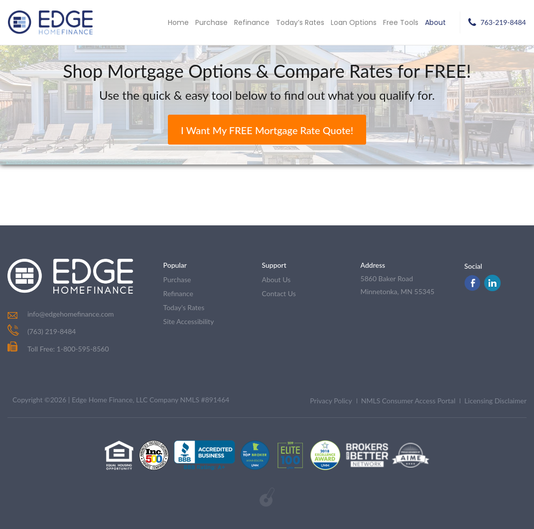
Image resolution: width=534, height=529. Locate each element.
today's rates (184, 307)
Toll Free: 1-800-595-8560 (58, 349)
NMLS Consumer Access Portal (408, 400)
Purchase (211, 22)
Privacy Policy (331, 400)
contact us (279, 293)
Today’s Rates (300, 22)
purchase (177, 279)
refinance (178, 293)
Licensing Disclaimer (495, 400)
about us (276, 279)
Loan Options (354, 22)
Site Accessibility (188, 321)
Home (178, 22)
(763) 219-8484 (51, 331)
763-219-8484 (503, 22)
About (435, 22)
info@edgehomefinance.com (70, 314)
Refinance (251, 22)
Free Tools (400, 22)
